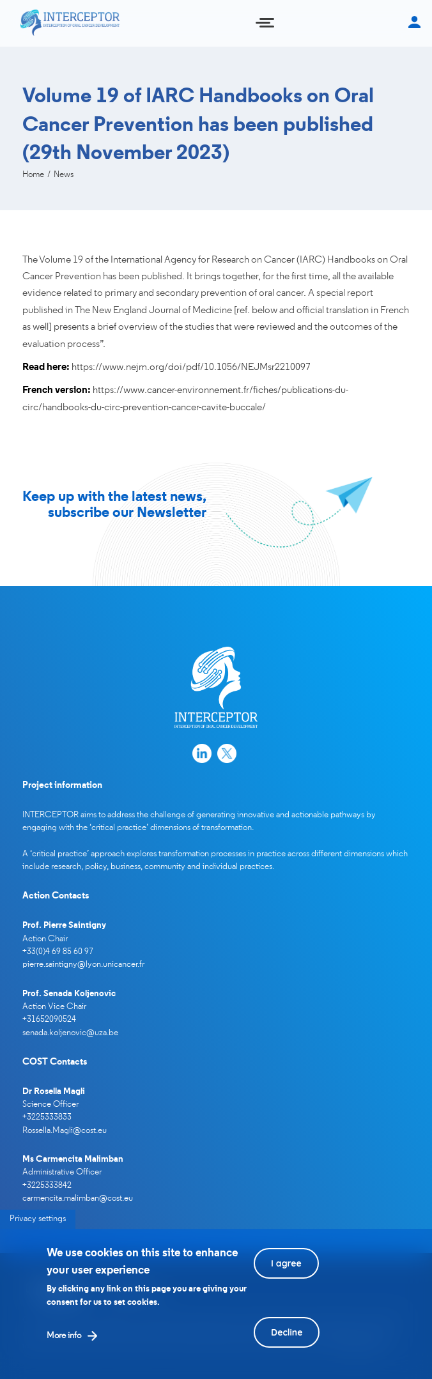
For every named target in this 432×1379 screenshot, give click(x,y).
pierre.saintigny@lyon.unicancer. (80, 964)
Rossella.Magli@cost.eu (64, 1131)
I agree (286, 1275)
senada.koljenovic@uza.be (70, 1033)
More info (64, 1348)
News (63, 175)
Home (33, 175)
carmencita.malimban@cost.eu (77, 1198)
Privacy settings (38, 1231)
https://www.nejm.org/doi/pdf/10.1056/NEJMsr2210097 (191, 367)
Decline (286, 1344)
